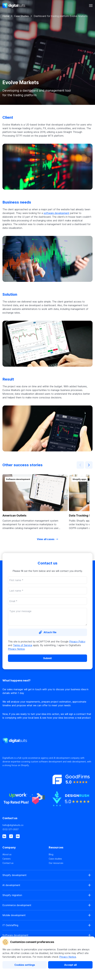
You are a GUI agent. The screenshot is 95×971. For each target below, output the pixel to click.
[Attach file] (47, 632)
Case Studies (21, 16)
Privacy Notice (67, 956)
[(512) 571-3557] (47, 829)
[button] (35, 502)
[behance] (18, 836)
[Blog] (71, 854)
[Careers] (24, 859)
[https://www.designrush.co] (71, 800)
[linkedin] (4, 836)
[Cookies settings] (24, 965)
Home (5, 16)
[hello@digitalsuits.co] (47, 825)
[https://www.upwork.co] (24, 800)
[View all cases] (47, 539)
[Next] (89, 465)
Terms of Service (22, 645)
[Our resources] (71, 863)
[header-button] (91, 5)
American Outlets (14, 515)
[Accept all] (70, 965)
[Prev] (80, 465)
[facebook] (11, 836)
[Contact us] (24, 863)
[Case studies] (71, 859)
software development (56, 213)
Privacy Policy (77, 641)
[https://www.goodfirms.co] (71, 780)
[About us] (24, 854)
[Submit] (47, 658)
